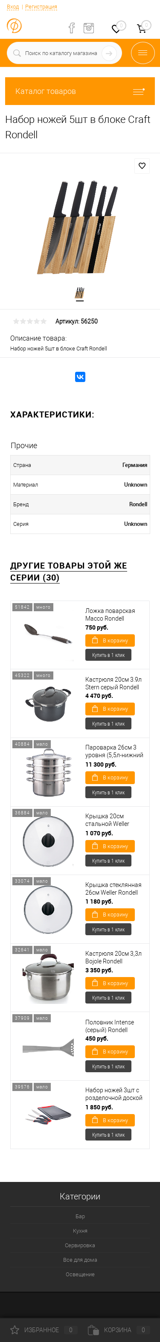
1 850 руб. (99, 1107)
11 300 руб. (100, 764)
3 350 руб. (99, 970)
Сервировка (80, 1245)
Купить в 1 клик (108, 654)
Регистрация (41, 6)
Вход (13, 6)
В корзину (110, 639)
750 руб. (96, 627)
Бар (80, 1216)
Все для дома (80, 1260)
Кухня (80, 1231)
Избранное (44, 1330)
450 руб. (96, 1038)
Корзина (119, 1330)
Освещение (80, 1274)
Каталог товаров (80, 91)
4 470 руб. (99, 695)
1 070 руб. (99, 833)
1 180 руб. (99, 901)
